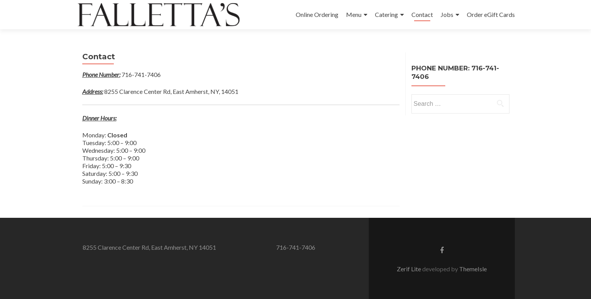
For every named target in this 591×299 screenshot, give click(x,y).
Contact (422, 14)
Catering (386, 14)
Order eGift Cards (491, 14)
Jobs (447, 14)
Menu (353, 14)
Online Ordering (317, 14)
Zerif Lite (409, 268)
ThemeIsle (473, 268)
